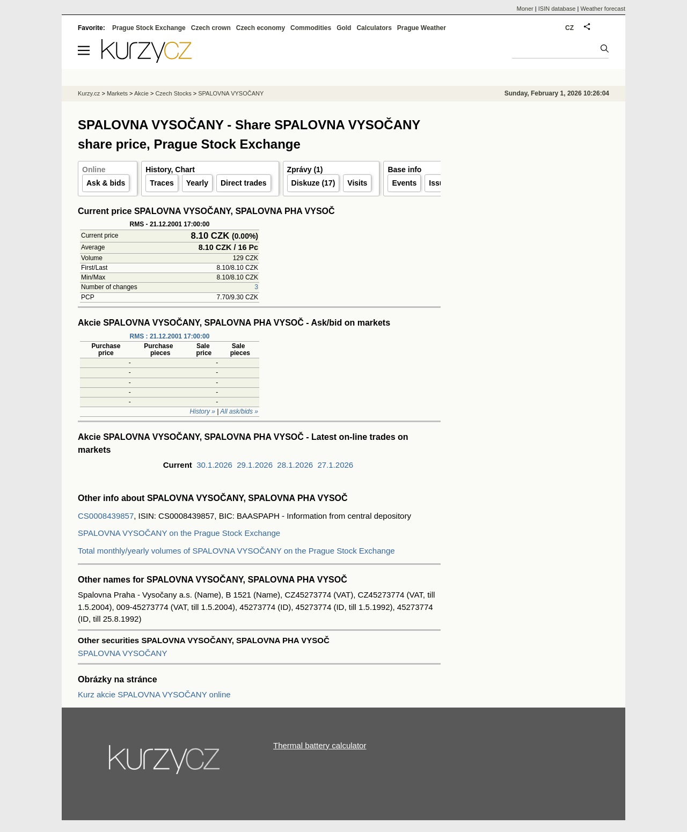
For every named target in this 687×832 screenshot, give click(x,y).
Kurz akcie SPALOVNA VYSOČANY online (154, 694)
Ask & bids (105, 183)
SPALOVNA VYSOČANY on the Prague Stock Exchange (179, 533)
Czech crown (211, 28)
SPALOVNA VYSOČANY (122, 653)
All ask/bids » (239, 411)
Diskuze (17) (313, 183)
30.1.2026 (214, 464)
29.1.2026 (255, 464)
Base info (404, 169)
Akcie (141, 93)
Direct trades (244, 183)
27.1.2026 (335, 464)
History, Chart (170, 169)
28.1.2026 (295, 464)
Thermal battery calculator (319, 745)
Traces (161, 183)
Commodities (310, 28)
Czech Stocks (173, 93)
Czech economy (260, 28)
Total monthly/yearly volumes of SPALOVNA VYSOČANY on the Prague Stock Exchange (236, 550)
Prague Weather (421, 28)
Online (94, 169)
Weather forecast (602, 8)
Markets (117, 93)
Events (404, 183)
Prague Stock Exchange (149, 28)
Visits (357, 183)
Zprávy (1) (305, 169)
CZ (569, 28)
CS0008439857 (106, 515)
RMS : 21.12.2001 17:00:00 (170, 336)
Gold (344, 28)
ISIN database (557, 8)
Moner (525, 8)
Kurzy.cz (89, 93)
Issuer (440, 183)
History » (202, 411)
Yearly (197, 183)
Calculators (373, 28)
